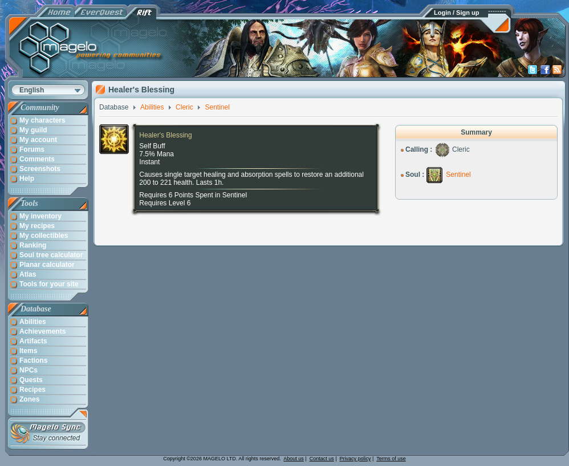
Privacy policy (355, 458)
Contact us (322, 458)
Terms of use (391, 458)
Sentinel (458, 175)
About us (293, 458)
